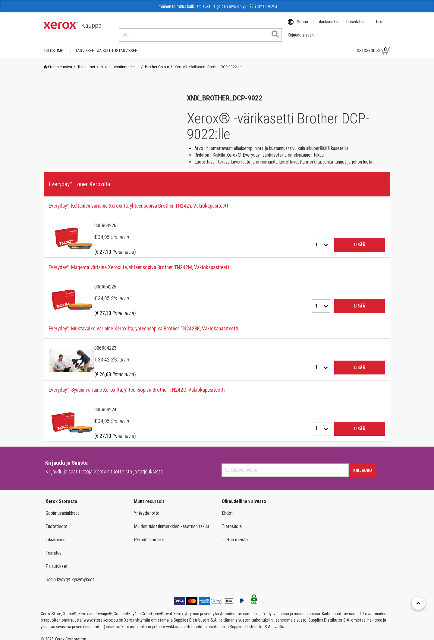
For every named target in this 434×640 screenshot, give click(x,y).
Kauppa (91, 25)
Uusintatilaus (357, 25)
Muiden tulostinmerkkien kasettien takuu (171, 521)
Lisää (359, 239)
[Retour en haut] (418, 603)
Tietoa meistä (235, 534)
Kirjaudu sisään (331, 45)
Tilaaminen (55, 534)
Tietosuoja (232, 521)
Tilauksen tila (328, 25)
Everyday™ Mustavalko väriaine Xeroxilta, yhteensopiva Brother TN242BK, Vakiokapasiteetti (143, 323)
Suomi (302, 25)
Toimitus (53, 547)
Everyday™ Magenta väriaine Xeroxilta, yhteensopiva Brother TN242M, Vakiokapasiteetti (140, 262)
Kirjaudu (362, 464)
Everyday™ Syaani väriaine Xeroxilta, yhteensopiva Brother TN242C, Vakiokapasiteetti (137, 384)
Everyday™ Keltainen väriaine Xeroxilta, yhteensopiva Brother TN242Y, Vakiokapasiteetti (139, 200)
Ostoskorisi (373, 44)
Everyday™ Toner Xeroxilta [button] (79, 178)
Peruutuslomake (149, 534)
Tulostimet (54, 45)
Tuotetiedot (57, 521)
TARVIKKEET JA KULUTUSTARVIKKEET (107, 45)
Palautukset (57, 560)
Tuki (379, 25)
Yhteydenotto (146, 507)
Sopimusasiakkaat (62, 507)
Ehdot (227, 507)
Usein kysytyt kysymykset (70, 574)
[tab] (217, 313)
